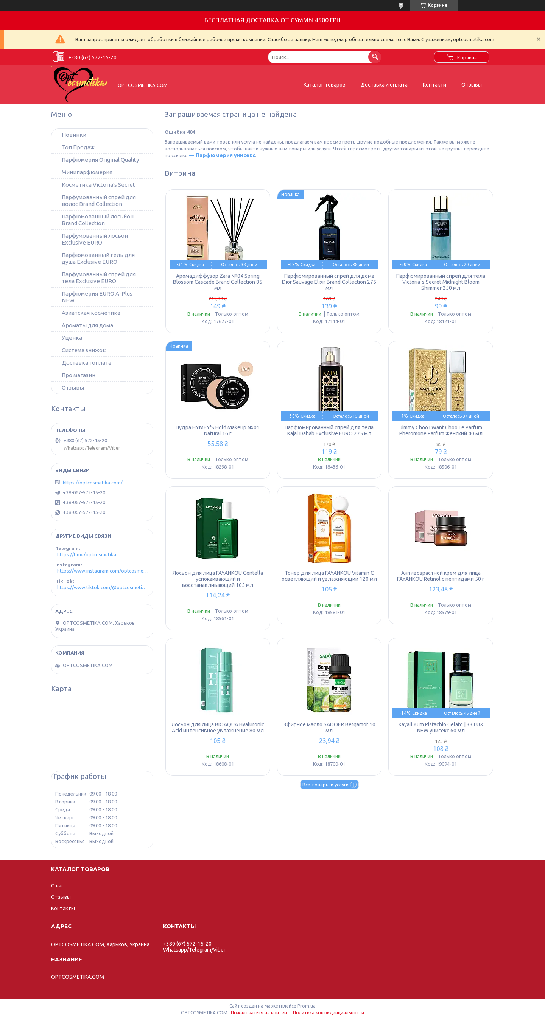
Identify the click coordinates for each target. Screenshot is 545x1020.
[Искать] (375, 56)
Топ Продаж (78, 147)
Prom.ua (306, 1005)
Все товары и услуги (325, 784)
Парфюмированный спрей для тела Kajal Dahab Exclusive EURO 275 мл (329, 430)
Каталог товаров (325, 85)
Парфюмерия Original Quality (100, 159)
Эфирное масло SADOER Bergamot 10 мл (329, 727)
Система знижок (84, 350)
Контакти (434, 85)
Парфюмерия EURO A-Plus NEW (97, 296)
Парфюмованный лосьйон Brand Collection (98, 219)
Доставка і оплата (86, 362)
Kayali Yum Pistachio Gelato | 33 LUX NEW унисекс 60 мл (441, 727)
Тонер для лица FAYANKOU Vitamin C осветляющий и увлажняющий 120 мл (329, 576)
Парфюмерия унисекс (225, 155)
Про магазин (78, 375)
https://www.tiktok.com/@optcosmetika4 (103, 587)
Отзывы (471, 85)
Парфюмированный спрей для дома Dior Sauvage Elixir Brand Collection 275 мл (329, 282)
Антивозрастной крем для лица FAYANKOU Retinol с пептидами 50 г (440, 576)
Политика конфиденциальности (328, 1012)
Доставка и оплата (384, 85)
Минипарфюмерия (87, 172)
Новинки (74, 135)
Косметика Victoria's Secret (98, 184)
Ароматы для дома (87, 325)
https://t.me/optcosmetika (86, 554)
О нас (57, 885)
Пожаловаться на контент (260, 1012)
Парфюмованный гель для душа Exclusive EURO (98, 258)
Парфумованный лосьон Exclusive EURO (95, 239)
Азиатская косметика (91, 313)
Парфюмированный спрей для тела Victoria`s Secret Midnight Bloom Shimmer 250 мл (440, 282)
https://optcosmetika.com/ (93, 482)
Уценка (72, 337)
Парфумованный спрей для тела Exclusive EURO (99, 277)
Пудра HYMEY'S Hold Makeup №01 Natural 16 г (218, 430)
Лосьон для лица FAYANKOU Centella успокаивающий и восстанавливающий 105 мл (218, 579)
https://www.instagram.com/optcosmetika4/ (103, 570)
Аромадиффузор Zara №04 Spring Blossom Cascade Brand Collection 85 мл (217, 282)
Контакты (63, 908)
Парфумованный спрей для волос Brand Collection (99, 200)
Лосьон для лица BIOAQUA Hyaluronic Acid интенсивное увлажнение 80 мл (217, 727)
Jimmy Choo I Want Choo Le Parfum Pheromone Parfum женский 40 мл (441, 430)
